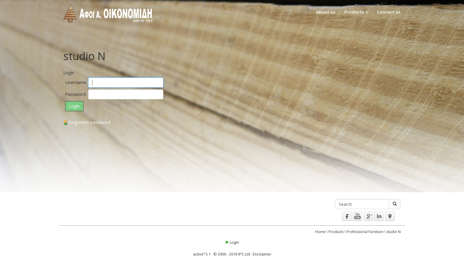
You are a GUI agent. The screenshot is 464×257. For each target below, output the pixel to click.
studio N (393, 231)
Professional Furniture (365, 231)
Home (320, 231)
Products (356, 12)
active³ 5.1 (202, 254)
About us (326, 12)
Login (232, 242)
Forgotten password (86, 122)
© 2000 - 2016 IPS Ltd (231, 254)
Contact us (389, 12)
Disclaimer (262, 254)
